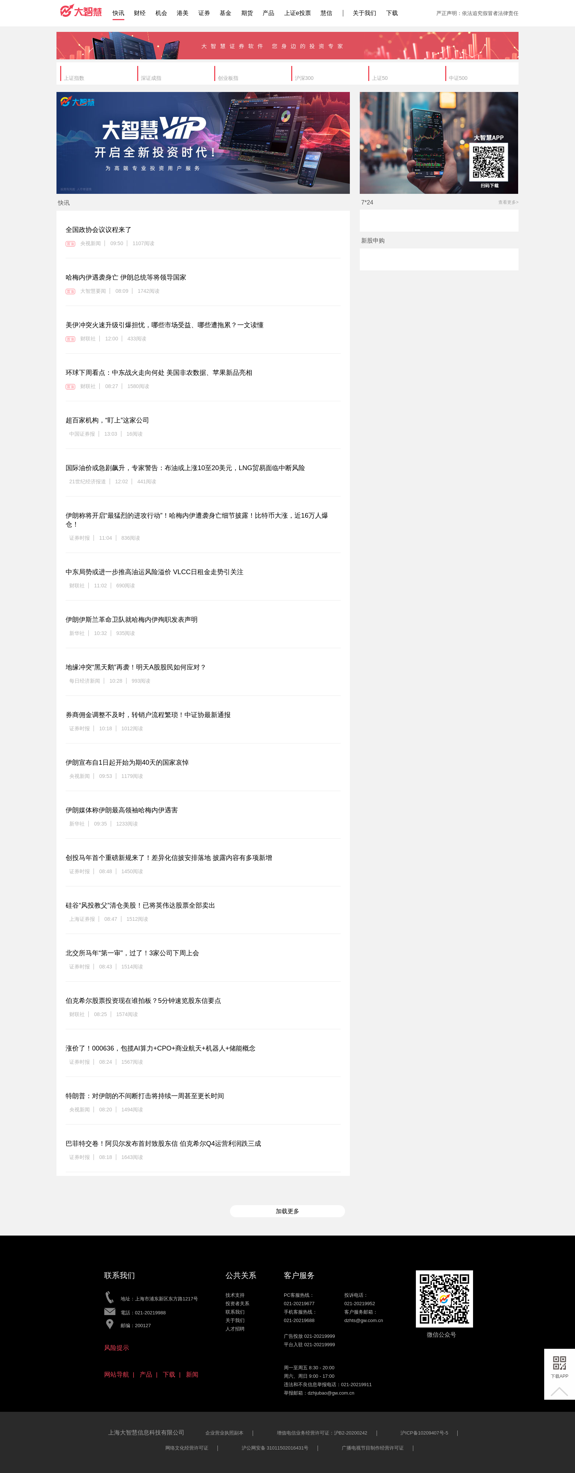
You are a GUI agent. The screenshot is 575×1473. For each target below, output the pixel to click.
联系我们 (235, 1312)
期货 (247, 13)
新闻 (192, 1374)
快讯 (118, 13)
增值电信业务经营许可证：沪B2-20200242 (322, 1433)
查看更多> (508, 202)
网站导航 (116, 1374)
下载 (392, 13)
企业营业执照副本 (224, 1433)
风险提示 (116, 1347)
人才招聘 (235, 1329)
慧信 (326, 13)
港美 (182, 13)
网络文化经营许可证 (186, 1448)
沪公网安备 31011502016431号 (275, 1448)
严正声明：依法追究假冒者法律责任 (477, 13)
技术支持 (235, 1295)
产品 (268, 13)
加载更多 (287, 1211)
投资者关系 (237, 1303)
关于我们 (364, 13)
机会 (161, 13)
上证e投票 (297, 13)
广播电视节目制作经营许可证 (373, 1448)
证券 (204, 13)
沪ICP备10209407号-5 (424, 1433)
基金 (225, 13)
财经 (140, 13)
